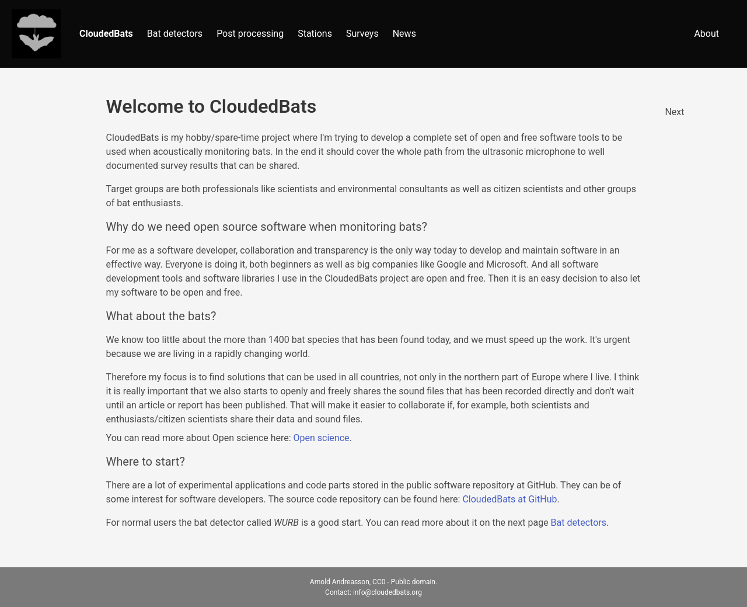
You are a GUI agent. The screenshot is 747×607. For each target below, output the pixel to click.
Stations (315, 33)
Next (674, 111)
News (404, 33)
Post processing (250, 33)
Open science (322, 437)
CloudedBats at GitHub (509, 499)
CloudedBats (106, 33)
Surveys (362, 33)
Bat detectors (175, 33)
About (706, 33)
